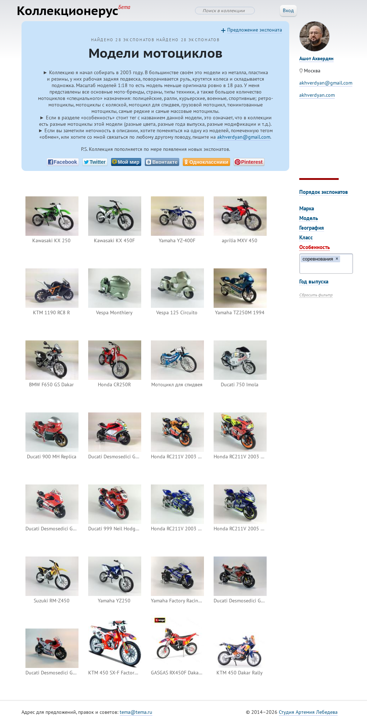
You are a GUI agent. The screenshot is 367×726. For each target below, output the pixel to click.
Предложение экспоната (254, 32)
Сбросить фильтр (316, 297)
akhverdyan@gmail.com (243, 140)
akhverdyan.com (317, 98)
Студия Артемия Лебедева (308, 715)
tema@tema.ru (136, 715)
